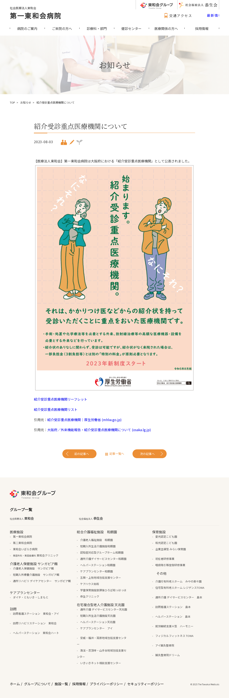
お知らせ (25, 102)
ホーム (15, 683)
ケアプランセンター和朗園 (96, 571)
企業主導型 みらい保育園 (170, 549)
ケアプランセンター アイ (96, 628)
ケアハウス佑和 (89, 584)
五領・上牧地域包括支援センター (100, 578)
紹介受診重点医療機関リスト (55, 409)
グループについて (37, 683)
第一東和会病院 (35, 15)
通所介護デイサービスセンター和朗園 (103, 559)
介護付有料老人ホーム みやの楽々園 (178, 581)
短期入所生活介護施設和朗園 (98, 546)
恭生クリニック (89, 596)
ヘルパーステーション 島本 (172, 616)
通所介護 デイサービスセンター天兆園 (103, 609)
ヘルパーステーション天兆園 (97, 622)
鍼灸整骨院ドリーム (167, 655)
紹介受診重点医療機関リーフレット (60, 399)
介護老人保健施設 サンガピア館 (33, 568)
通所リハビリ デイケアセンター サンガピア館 (42, 581)
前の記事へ (81, 454)
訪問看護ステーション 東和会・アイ (36, 614)
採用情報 (79, 683)
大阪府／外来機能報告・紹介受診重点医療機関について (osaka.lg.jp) (99, 429)
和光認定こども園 (166, 543)
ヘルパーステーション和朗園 (97, 565)
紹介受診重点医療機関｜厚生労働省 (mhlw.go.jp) (84, 419)
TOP (12, 102)
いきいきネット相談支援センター (100, 663)
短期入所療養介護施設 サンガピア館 (36, 575)
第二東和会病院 (22, 543)
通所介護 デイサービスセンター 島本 (178, 597)
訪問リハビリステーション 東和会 (35, 623)
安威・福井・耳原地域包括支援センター (101, 641)
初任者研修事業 (164, 559)
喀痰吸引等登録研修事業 (170, 565)
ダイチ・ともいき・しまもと (30, 597)
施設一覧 (61, 683)
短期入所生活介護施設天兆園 (98, 616)
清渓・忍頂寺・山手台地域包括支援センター (101, 653)
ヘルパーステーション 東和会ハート (36, 633)
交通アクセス (177, 15)
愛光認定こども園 (166, 537)
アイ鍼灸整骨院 (164, 645)
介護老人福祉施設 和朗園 (96, 540)
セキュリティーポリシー (145, 683)
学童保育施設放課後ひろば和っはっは (103, 590)
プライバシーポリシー (106, 683)
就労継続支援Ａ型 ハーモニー (174, 626)
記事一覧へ (116, 453)
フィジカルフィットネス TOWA (174, 636)
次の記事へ (147, 454)
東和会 (22, 518)
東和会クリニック (35, 555)
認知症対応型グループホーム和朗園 (102, 552)
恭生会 (91, 518)
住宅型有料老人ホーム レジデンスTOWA (179, 588)
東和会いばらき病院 (25, 549)
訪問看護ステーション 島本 (173, 607)
